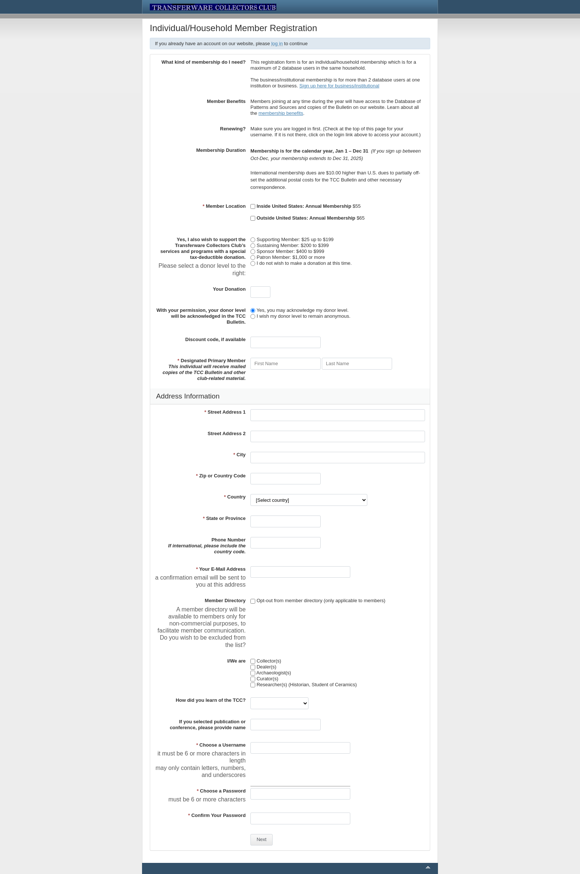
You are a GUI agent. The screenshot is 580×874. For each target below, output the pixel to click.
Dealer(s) (263, 667)
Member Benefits (226, 101)
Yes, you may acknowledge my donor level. (299, 310)
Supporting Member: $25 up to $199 (292, 239)
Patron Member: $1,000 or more (287, 257)
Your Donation (229, 289)
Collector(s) (265, 661)
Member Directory (225, 600)
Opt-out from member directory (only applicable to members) (317, 600)
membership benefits (281, 113)
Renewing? (233, 128)
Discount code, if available (215, 339)
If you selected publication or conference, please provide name (208, 724)
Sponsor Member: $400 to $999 (287, 251)
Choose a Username (221, 745)
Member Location (224, 206)
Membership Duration (221, 150)
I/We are (236, 661)
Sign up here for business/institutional (339, 86)
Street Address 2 (227, 433)
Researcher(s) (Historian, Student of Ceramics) (303, 684)
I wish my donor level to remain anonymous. (300, 316)
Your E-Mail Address (221, 569)
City (239, 454)
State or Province (224, 518)
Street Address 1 (225, 412)
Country (235, 497)
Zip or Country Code (221, 475)
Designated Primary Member (204, 369)
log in (277, 43)
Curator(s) (264, 678)
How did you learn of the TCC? (211, 700)
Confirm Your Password (217, 815)
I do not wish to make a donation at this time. (301, 263)
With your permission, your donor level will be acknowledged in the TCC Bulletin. (201, 316)
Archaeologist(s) (270, 672)
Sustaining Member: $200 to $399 (289, 245)
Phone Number (207, 545)
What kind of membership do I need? (204, 62)
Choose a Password (221, 791)
